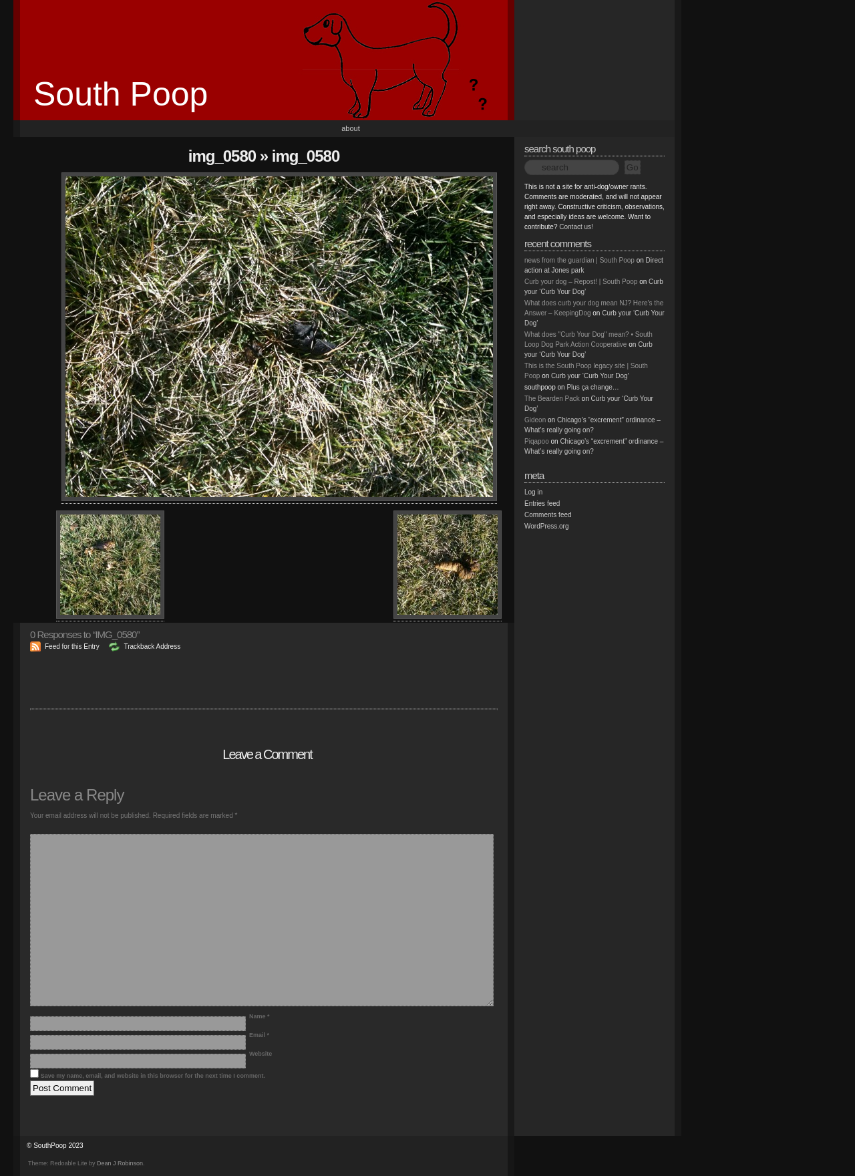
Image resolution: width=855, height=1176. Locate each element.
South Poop (120, 94)
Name (259, 1016)
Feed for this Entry (72, 646)
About (350, 128)
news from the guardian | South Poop (579, 260)
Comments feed (548, 515)
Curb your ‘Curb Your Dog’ (590, 376)
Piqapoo (536, 441)
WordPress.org (546, 526)
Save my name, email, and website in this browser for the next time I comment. (153, 1075)
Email (259, 1035)
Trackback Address (152, 646)
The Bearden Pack (552, 398)
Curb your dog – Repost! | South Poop (580, 281)
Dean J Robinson (120, 1163)
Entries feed (542, 503)
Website (260, 1053)
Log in (533, 492)
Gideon (535, 420)
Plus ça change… (592, 387)
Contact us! (576, 227)
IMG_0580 (222, 156)
